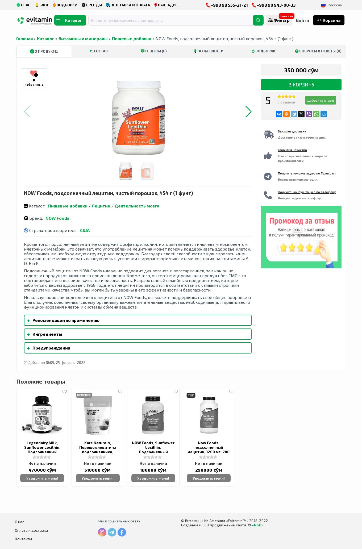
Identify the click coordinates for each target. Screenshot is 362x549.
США (85, 230)
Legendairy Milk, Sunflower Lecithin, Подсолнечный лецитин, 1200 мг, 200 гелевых (42, 452)
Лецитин (101, 205)
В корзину (301, 85)
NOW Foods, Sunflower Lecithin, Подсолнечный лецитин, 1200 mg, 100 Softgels (153, 452)
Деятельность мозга (137, 205)
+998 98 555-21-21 (227, 4)
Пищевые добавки (131, 38)
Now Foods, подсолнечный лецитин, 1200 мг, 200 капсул (209, 450)
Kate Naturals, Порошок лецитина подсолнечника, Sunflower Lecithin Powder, (97, 452)
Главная (24, 38)
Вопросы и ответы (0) (318, 51)
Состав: (99, 51)
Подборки (263, 51)
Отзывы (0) (154, 51)
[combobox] (174, 20)
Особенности (208, 51)
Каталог (45, 38)
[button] (248, 112)
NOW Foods (57, 218)
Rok (257, 525)
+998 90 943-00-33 (274, 4)
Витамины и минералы (83, 38)
